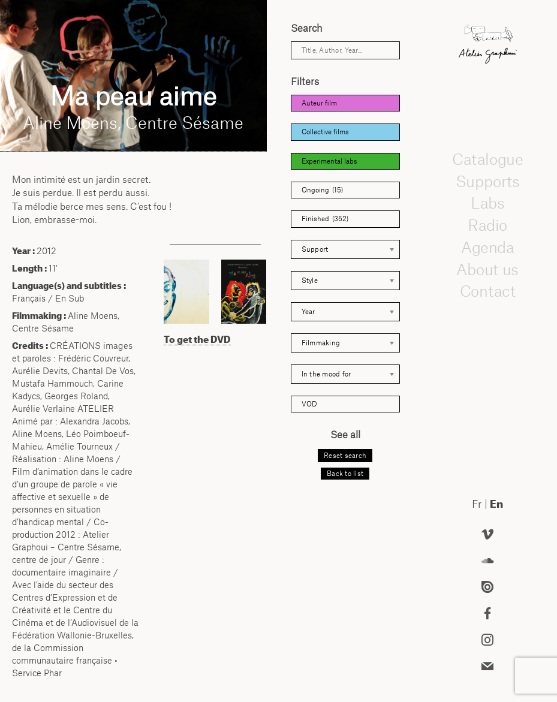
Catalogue (487, 159)
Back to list (345, 473)
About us (487, 269)
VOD (309, 404)
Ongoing (322, 190)
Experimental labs (329, 161)
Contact (487, 291)
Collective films (325, 132)
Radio (487, 225)
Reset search (345, 455)
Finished (325, 219)
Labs (487, 203)
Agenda (487, 247)
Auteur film (319, 103)
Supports (487, 181)
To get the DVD (197, 339)
